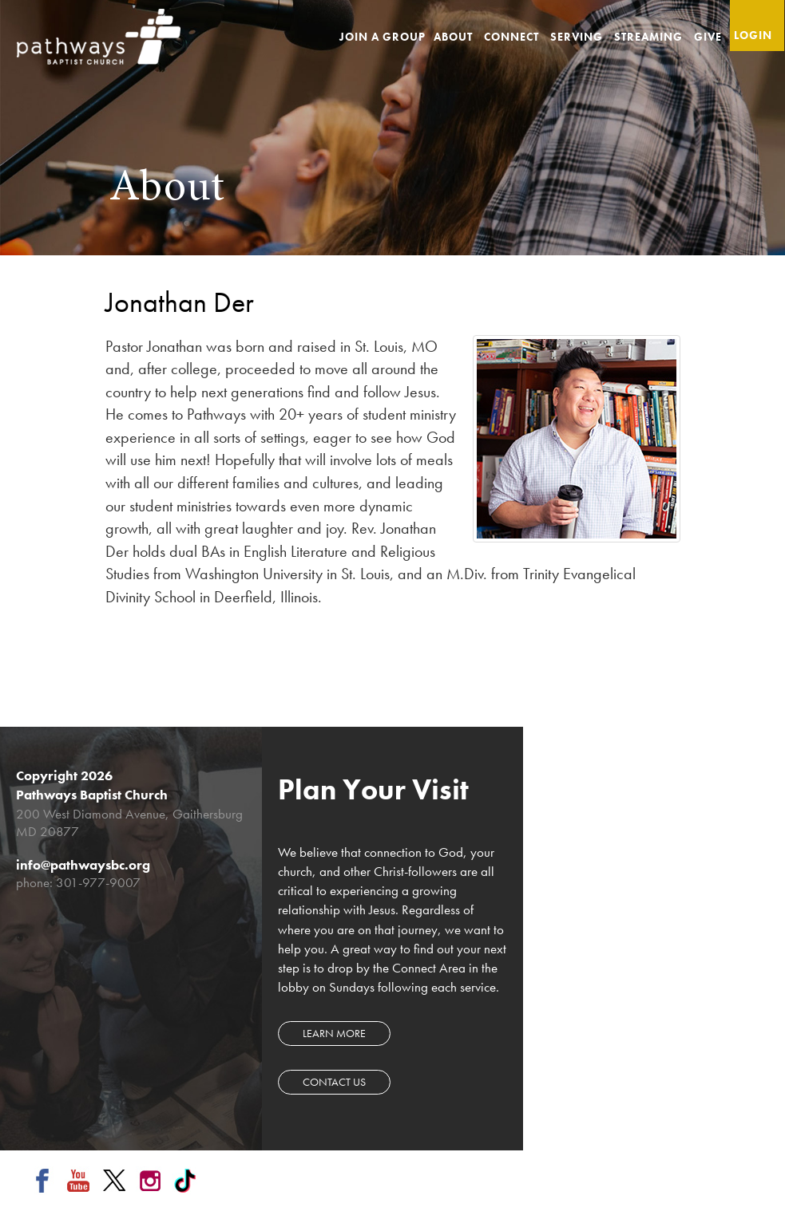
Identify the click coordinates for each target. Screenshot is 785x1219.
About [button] (455, 37)
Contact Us (334, 1082)
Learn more (334, 1033)
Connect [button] (513, 37)
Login (753, 35)
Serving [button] (578, 37)
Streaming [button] (650, 37)
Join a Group (382, 37)
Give (708, 37)
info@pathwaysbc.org (83, 865)
